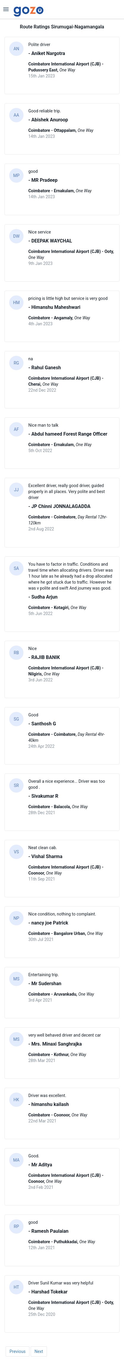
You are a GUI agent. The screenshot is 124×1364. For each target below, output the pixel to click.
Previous (18, 1351)
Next (38, 1351)
